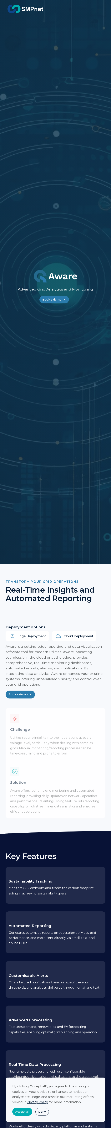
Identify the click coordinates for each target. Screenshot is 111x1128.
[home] (24, 9)
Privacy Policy (37, 1102)
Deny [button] (42, 1111)
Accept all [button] (22, 1111)
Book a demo (54, 299)
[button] (99, 9)
